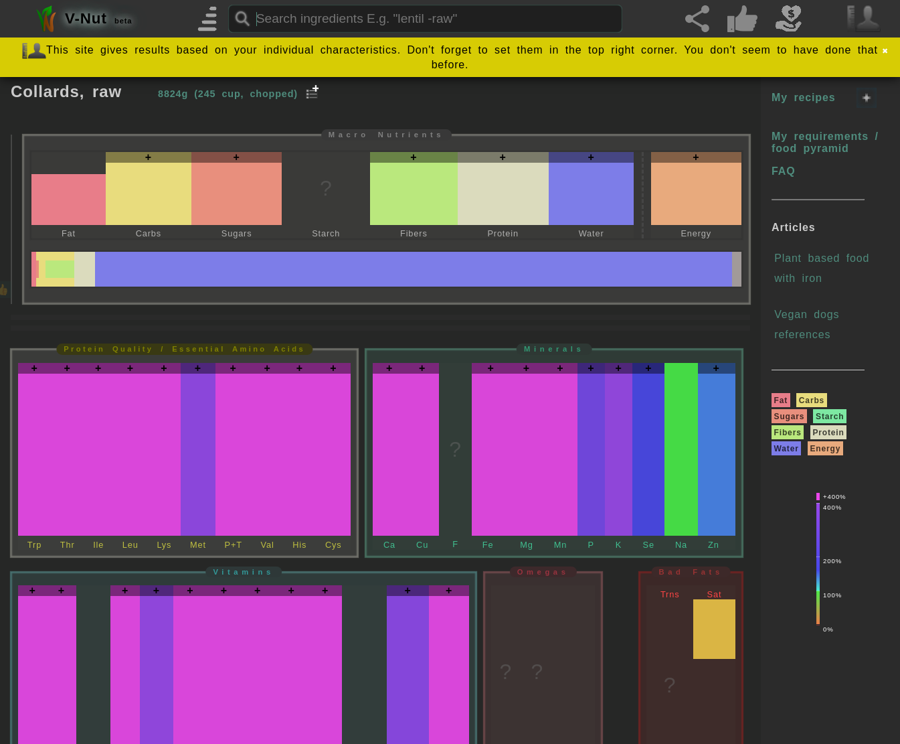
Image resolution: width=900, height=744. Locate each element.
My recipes (803, 97)
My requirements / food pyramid (825, 142)
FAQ (783, 171)
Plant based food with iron (821, 268)
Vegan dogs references (806, 324)
